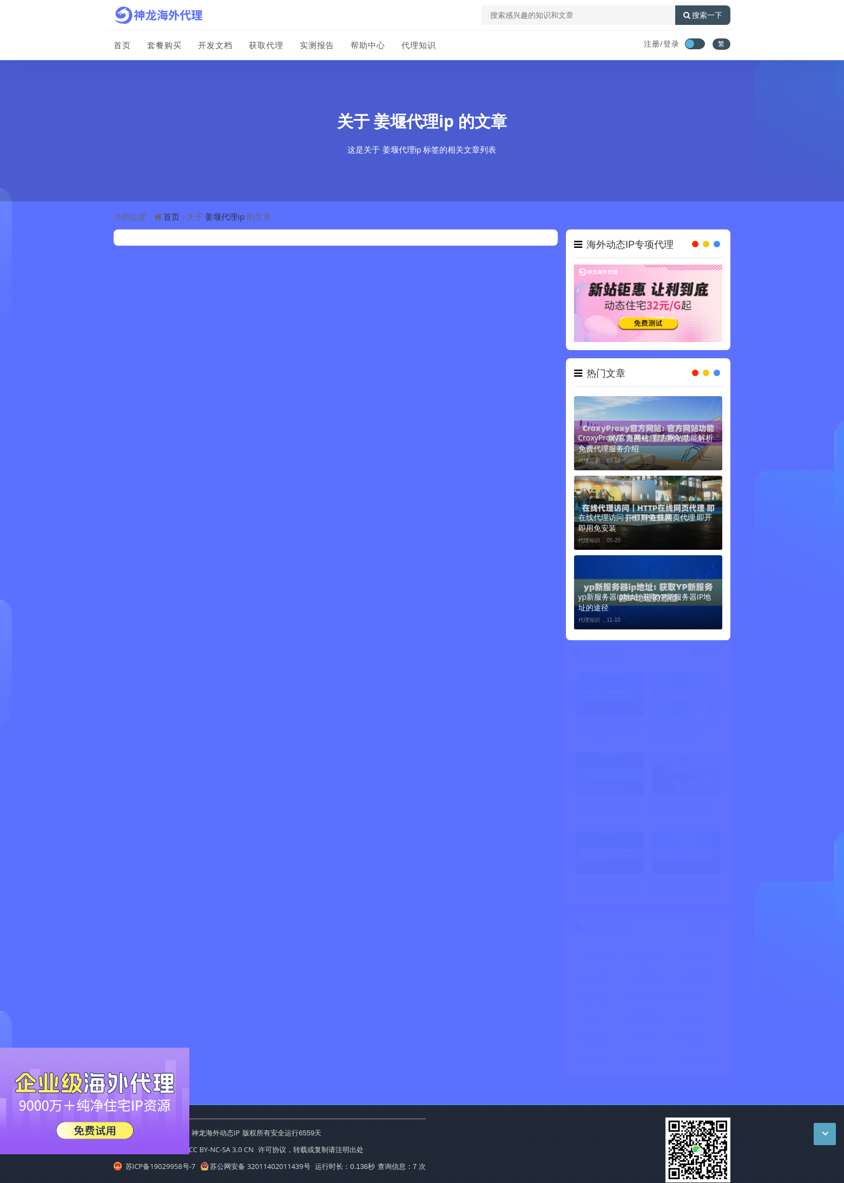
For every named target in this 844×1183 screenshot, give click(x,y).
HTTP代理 (651, 1001)
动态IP (700, 960)
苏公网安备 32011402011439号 (255, 1166)
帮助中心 (368, 45)
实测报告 (317, 45)
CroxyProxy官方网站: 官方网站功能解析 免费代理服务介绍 (646, 443)
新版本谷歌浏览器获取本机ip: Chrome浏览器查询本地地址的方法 (610, 732)
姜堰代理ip (414, 121)
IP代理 (700, 981)
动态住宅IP (652, 960)
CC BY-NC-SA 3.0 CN (221, 1149)
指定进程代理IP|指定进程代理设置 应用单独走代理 (607, 811)
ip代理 (601, 1022)
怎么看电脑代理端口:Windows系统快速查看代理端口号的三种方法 (610, 891)
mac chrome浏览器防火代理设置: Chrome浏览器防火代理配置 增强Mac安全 (685, 732)
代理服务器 (603, 1001)
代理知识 (418, 45)
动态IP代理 (602, 981)
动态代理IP (652, 1022)
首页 (122, 45)
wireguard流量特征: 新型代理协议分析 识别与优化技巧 (686, 891)
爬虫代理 (651, 1042)
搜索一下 (702, 15)
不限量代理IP (702, 1001)
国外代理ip (652, 1063)
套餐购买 (164, 45)
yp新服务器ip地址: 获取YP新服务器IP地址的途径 (644, 602)
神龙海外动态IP (216, 1133)
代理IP (601, 960)
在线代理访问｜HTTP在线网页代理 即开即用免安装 (645, 522)
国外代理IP (602, 1063)
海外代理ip (602, 1042)
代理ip (651, 981)
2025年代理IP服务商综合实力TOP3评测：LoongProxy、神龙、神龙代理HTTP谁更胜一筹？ (684, 811)
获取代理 (266, 45)
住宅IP (700, 1022)
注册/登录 (662, 43)
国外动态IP (701, 1042)
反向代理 (700, 1063)
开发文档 (215, 45)
